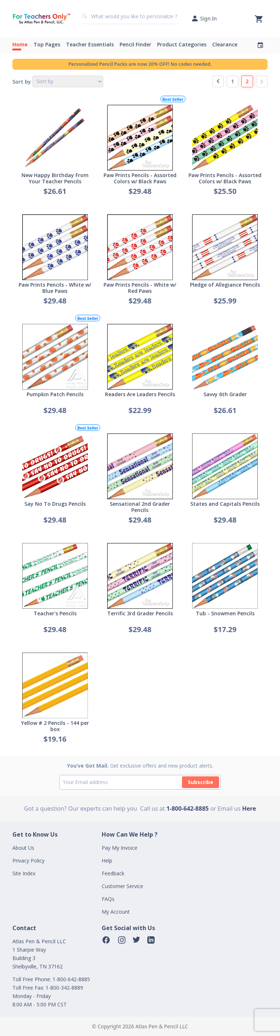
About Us (23, 847)
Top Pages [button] (47, 44)
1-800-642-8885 (187, 808)
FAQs (108, 898)
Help (107, 860)
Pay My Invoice (119, 847)
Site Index (23, 873)
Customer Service (122, 886)
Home (20, 44)
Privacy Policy (28, 860)
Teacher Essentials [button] (90, 44)
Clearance (224, 44)
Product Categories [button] (181, 44)
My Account (116, 911)
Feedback (113, 873)
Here (249, 808)
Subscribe (200, 782)
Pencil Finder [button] (135, 44)
